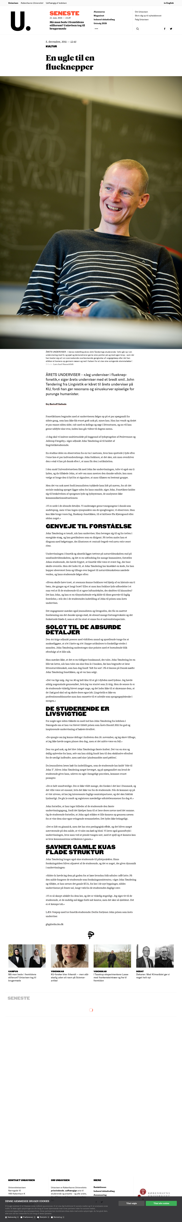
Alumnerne (99, 11)
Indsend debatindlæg (104, 19)
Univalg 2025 (100, 23)
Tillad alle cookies (161, 1203)
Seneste (64, 13)
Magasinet (99, 15)
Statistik (45, 1217)
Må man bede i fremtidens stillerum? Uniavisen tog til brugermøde (67, 25)
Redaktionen (100, 1187)
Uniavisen (13, 3)
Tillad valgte (131, 1203)
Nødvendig (13, 1217)
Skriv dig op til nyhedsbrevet (148, 15)
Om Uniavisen (141, 11)
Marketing (59, 1217)
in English (169, 3)
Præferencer (29, 1217)
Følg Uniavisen (142, 19)
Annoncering (100, 1195)
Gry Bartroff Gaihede (56, 404)
